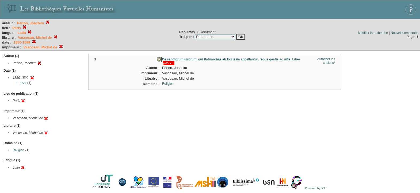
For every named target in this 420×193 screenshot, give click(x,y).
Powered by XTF (316, 188)
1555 (23, 83)
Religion (18, 150)
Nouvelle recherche (404, 33)
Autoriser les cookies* (326, 61)
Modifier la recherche (373, 33)
